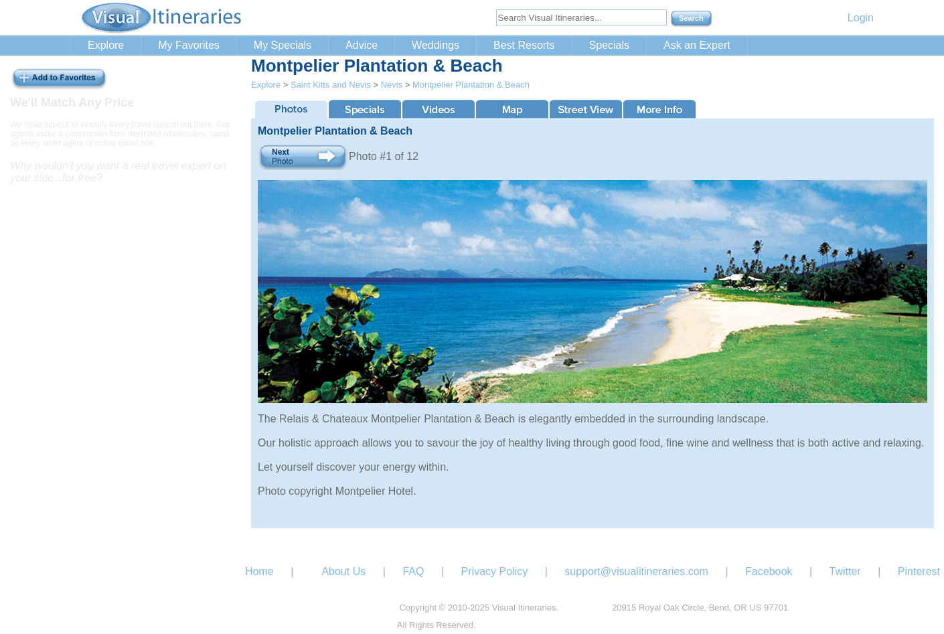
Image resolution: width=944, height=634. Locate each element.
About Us (343, 571)
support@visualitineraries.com (636, 571)
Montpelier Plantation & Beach (471, 85)
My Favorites (189, 45)
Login (861, 17)
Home (259, 571)
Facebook (768, 571)
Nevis (392, 85)
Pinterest (919, 571)
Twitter (845, 571)
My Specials (282, 45)
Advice (361, 45)
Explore (106, 45)
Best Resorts (524, 45)
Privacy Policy (494, 571)
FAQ (413, 571)
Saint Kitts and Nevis (331, 85)
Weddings (435, 45)
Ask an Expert (696, 45)
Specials (609, 45)
